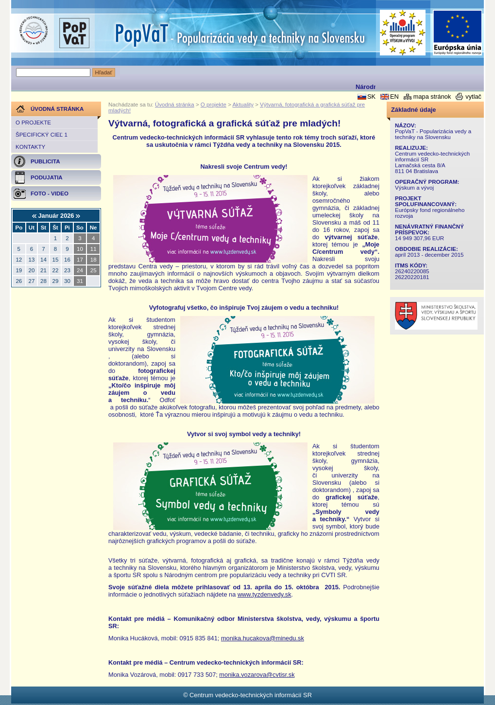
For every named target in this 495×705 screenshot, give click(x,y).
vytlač (473, 96)
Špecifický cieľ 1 (42, 135)
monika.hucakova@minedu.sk (262, 638)
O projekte (33, 122)
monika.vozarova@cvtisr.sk (256, 674)
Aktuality (243, 104)
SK (371, 96)
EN (394, 96)
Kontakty (30, 147)
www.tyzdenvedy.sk (264, 594)
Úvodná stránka (174, 104)
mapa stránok (432, 96)
